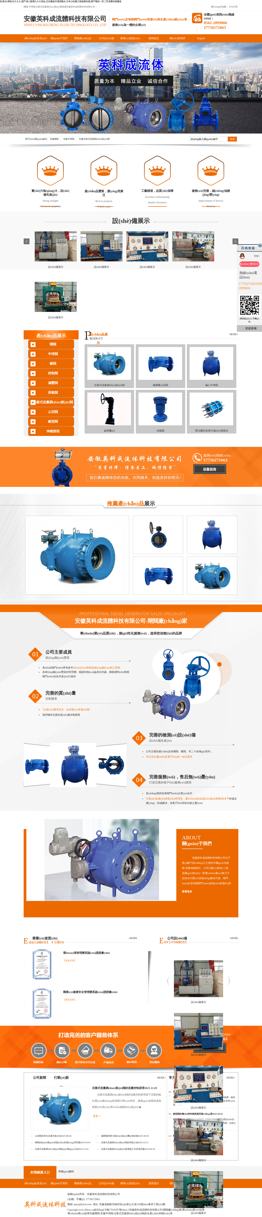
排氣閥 (53, 392)
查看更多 (187, 891)
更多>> (97, 1116)
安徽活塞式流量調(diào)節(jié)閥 (94, 139)
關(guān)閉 (260, 245)
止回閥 (53, 412)
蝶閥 (53, 363)
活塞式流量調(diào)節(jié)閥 (53, 402)
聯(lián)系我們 (177, 38)
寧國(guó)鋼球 (66, 1171)
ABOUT (210, 840)
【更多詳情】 (69, 960)
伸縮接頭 (52, 431)
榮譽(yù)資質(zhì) (130, 38)
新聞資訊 (154, 38)
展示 (131, 504)
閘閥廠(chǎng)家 (172, 1209)
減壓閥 (53, 383)
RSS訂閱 (233, 6)
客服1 (256, 256)
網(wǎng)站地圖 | (219, 6)
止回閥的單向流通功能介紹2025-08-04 (53, 1136)
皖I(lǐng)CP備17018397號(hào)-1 (111, 1209)
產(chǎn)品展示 (51, 335)
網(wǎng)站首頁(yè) (35, 38)
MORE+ (234, 334)
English (201, 38)
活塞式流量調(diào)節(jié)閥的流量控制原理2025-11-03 (124, 1088)
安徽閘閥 (54, 139)
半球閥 (53, 354)
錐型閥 (53, 421)
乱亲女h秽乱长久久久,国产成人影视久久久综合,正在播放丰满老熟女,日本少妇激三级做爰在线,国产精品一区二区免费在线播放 (60, 1)
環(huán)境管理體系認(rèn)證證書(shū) (86, 952)
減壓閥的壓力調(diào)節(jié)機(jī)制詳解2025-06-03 (125, 1136)
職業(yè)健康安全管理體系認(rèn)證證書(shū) (90, 992)
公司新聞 (39, 1077)
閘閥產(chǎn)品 (82, 38)
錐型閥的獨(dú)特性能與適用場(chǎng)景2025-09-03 (198, 1114)
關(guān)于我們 (59, 38)
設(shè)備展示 (131, 220)
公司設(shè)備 (106, 38)
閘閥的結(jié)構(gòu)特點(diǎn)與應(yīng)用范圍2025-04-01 (63, 1142)
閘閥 (53, 344)
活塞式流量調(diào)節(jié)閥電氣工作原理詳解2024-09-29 (128, 1149)
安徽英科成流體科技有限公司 (65, 18)
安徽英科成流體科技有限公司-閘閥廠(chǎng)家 (131, 621)
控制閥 (53, 373)
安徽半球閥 (68, 139)
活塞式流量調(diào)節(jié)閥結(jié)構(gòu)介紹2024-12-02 (62, 1149)
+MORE (233, 938)
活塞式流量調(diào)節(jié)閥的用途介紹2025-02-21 (124, 1142)
